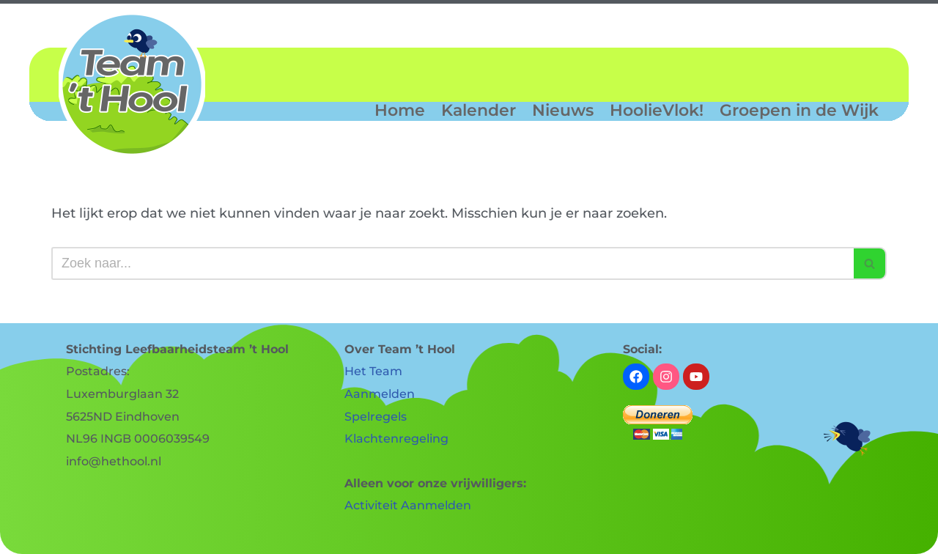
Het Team (373, 371)
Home (399, 110)
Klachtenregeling (396, 439)
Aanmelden (379, 394)
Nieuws (563, 110)
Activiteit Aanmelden (407, 505)
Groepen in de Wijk (799, 110)
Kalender (478, 110)
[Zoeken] (452, 263)
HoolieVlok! (657, 110)
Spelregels (375, 417)
